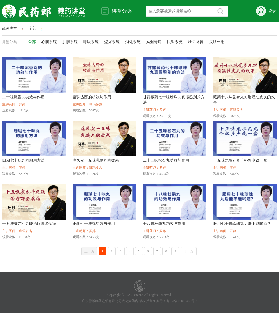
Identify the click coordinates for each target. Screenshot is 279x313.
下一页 (189, 251)
